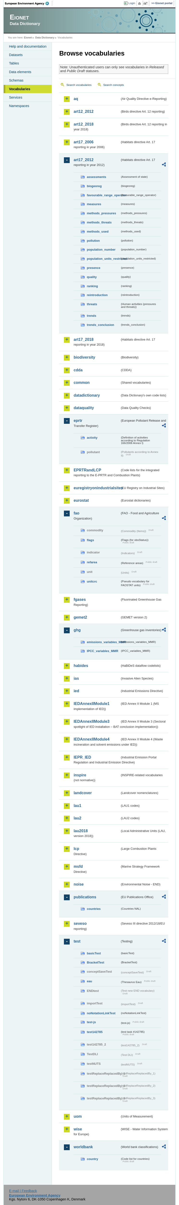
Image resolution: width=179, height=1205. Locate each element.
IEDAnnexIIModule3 (91, 721)
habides (81, 666)
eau (89, 981)
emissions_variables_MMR (103, 642)
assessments (96, 177)
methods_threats (99, 222)
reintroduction (97, 295)
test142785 (94, 1032)
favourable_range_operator (103, 195)
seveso (80, 923)
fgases (80, 599)
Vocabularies (19, 89)
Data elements (20, 72)
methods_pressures (101, 213)
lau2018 (81, 831)
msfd (78, 866)
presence (93, 268)
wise (78, 1129)
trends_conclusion (100, 325)
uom (78, 1116)
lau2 (77, 818)
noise (79, 884)
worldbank (83, 1147)
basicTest (94, 953)
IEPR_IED (82, 757)
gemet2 (80, 617)
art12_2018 (83, 124)
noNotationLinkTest (101, 1013)
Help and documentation (27, 46)
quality (92, 277)
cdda (78, 370)
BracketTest (95, 962)
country (92, 1159)
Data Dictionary (44, 37)
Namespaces (19, 106)
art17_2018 (83, 339)
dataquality (84, 408)
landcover (83, 793)
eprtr (78, 421)
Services (15, 97)
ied (76, 691)
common (82, 383)
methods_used (97, 231)
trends (91, 315)
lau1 (77, 806)
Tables (14, 63)
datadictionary (87, 395)
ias (76, 678)
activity (92, 437)
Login (131, 3)
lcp (76, 849)
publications (85, 897)
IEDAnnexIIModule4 (91, 739)
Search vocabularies (78, 84)
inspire (80, 775)
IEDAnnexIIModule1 (91, 704)
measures (94, 204)
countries (94, 909)
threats (92, 304)
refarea (92, 562)
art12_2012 (83, 111)
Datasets (16, 55)
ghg (77, 630)
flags (90, 540)
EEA (28, 3)
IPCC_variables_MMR (102, 651)
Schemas (16, 80)
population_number (101, 249)
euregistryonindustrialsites (97, 488)
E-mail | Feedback (23, 1191)
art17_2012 (83, 160)
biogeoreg (94, 186)
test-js (91, 1022)
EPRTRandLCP (87, 470)
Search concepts (113, 84)
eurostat (81, 500)
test (77, 941)
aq (76, 99)
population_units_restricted (103, 258)
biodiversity (84, 357)
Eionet (28, 37)
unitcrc (92, 581)
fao (76, 513)
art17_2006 (83, 142)
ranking (92, 286)
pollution (93, 240)
